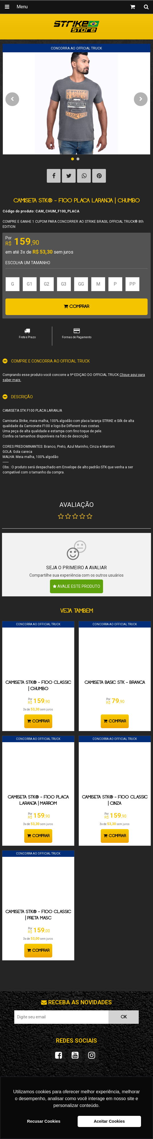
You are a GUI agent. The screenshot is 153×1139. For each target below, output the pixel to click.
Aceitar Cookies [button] (109, 1121)
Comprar (76, 306)
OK (124, 1017)
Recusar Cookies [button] (44, 1121)
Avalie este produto (76, 586)
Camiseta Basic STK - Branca (114, 682)
